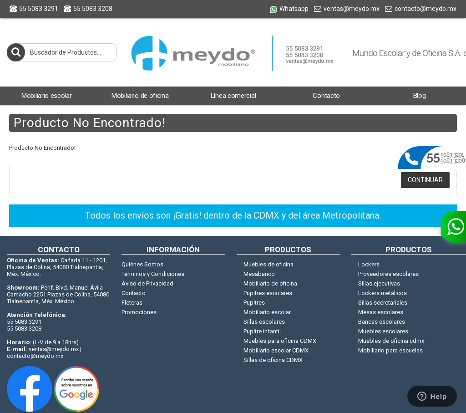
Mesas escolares (380, 312)
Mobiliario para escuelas (390, 350)
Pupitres (254, 302)
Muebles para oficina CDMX (279, 340)
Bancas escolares (381, 321)
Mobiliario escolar (267, 312)
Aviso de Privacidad (147, 283)
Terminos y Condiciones (153, 273)
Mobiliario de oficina (270, 283)
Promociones (139, 312)
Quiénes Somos (142, 264)
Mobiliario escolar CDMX (276, 350)
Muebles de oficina (268, 264)
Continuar (425, 180)
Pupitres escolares (267, 293)
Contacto (134, 293)
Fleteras (132, 302)
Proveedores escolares (388, 273)
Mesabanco (259, 273)
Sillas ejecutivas (379, 283)
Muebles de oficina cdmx (391, 340)
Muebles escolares (383, 331)
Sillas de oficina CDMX (273, 360)
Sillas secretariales (382, 302)
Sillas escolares (264, 321)
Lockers (369, 264)
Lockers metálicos (382, 293)
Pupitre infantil (262, 331)
